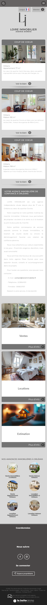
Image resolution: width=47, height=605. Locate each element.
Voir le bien (23, 84)
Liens (31, 590)
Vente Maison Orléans (34, 476)
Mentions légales (14, 590)
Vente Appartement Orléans (12, 495)
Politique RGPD (26, 592)
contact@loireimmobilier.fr (25, 278)
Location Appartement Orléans (12, 515)
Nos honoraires (24, 590)
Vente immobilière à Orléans (12, 476)
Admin (36, 590)
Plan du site (5, 590)
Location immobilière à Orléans (34, 495)
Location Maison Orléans (34, 514)
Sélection (36, 9)
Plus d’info (36, 346)
